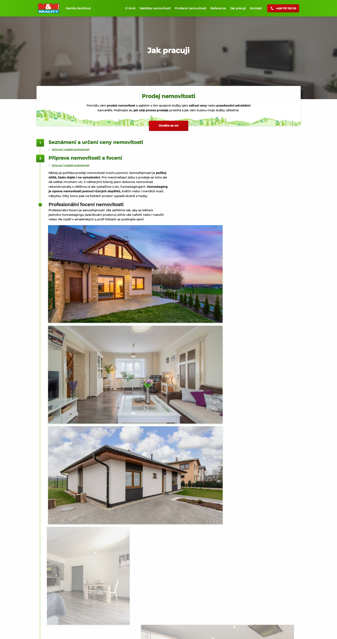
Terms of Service (122, 632)
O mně (130, 8)
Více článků (176, 617)
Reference (218, 8)
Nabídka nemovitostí (155, 8)
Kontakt (256, 8)
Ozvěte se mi (168, 125)
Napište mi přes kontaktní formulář (78, 502)
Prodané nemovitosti (190, 8)
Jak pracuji (238, 8)
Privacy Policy (101, 632)
